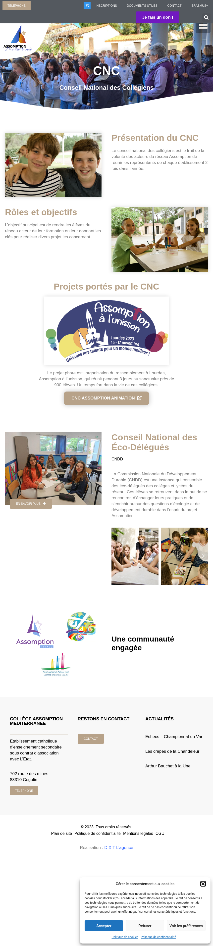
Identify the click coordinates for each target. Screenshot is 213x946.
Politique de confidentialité (158, 937)
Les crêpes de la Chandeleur (172, 751)
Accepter (103, 926)
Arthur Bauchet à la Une (167, 766)
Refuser (144, 926)
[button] (203, 883)
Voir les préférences (186, 926)
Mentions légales (138, 833)
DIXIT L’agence (118, 847)
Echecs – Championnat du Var (173, 736)
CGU (160, 833)
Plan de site (61, 833)
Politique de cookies (125, 937)
